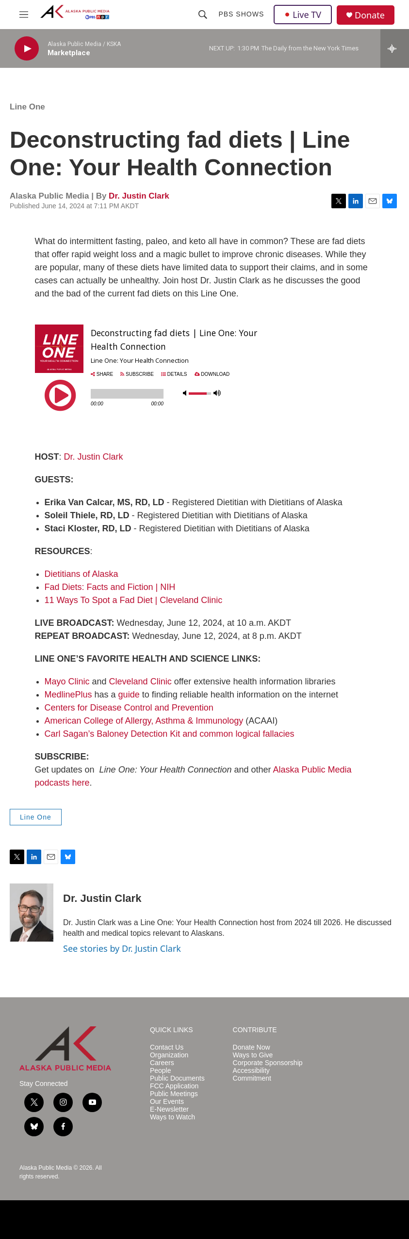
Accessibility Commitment (252, 1074)
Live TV (302, 14)
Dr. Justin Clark (139, 196)
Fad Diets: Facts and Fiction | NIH (110, 587)
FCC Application (174, 1086)
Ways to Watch (172, 1117)
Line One (27, 106)
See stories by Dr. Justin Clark (122, 948)
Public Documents (177, 1078)
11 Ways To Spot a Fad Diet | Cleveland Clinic (134, 600)
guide (129, 694)
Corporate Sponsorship (268, 1063)
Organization (169, 1055)
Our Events (167, 1101)
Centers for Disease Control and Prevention (129, 707)
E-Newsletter (169, 1109)
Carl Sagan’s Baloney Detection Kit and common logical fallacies (169, 734)
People (160, 1070)
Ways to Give (253, 1055)
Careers (162, 1063)
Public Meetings (174, 1094)
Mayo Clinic (67, 681)
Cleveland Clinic (140, 681)
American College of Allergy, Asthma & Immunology (144, 721)
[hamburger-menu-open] (24, 14)
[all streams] (394, 48)
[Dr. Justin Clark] (31, 912)
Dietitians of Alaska (81, 574)
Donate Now (251, 1047)
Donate (370, 15)
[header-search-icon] (203, 14)
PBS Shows (241, 14)
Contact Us (166, 1047)
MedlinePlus (68, 694)
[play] (26, 48)
